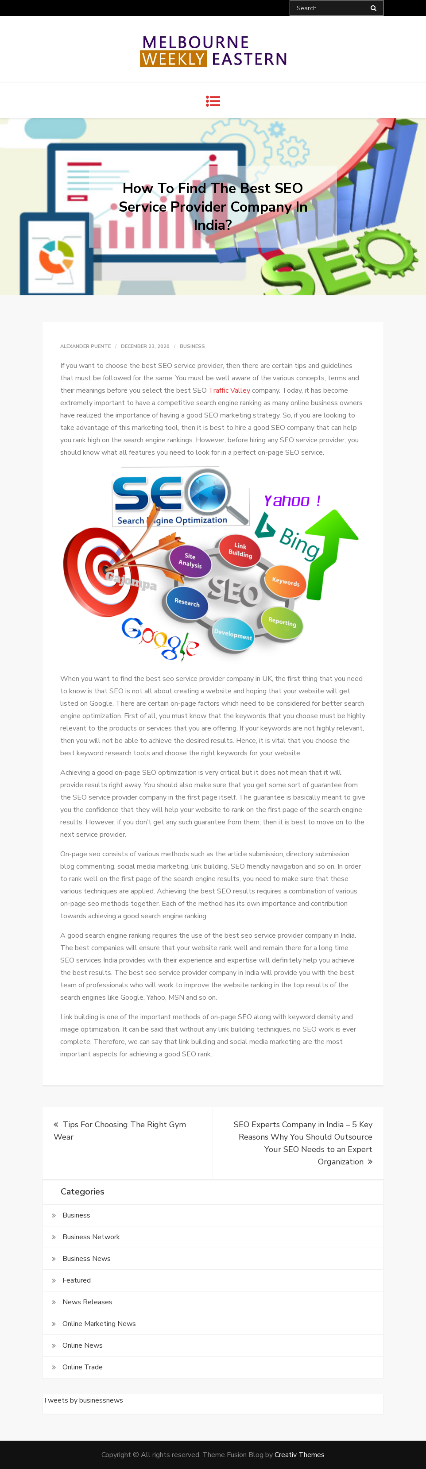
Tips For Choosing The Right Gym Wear (120, 1130)
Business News (86, 1259)
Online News (82, 1345)
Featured (76, 1280)
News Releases (87, 1302)
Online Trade (82, 1367)
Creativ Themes (300, 1455)
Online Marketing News (99, 1324)
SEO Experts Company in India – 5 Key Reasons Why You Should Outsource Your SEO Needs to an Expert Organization (303, 1143)
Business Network (91, 1237)
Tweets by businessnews (83, 1400)
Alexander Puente (85, 346)
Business (192, 346)
